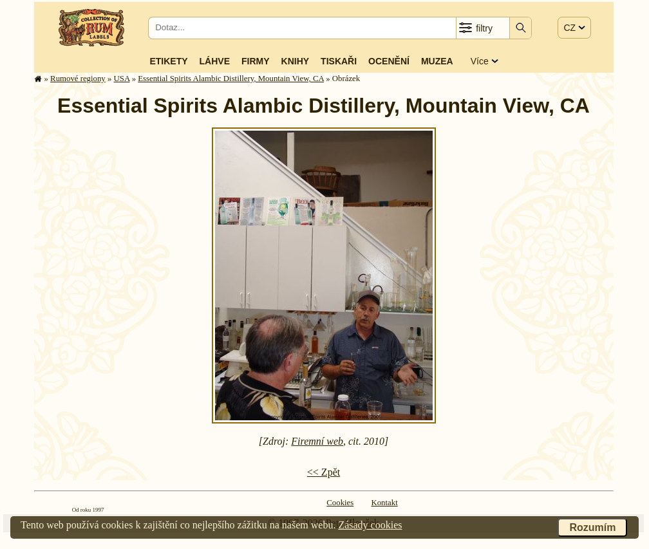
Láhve (215, 61)
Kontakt (384, 502)
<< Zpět (323, 472)
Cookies (339, 502)
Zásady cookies (370, 524)
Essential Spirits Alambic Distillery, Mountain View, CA (231, 78)
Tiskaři (339, 61)
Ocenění (388, 61)
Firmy (255, 61)
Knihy (295, 61)
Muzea (437, 61)
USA (122, 78)
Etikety (168, 61)
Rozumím (592, 527)
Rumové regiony (78, 78)
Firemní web (317, 441)
